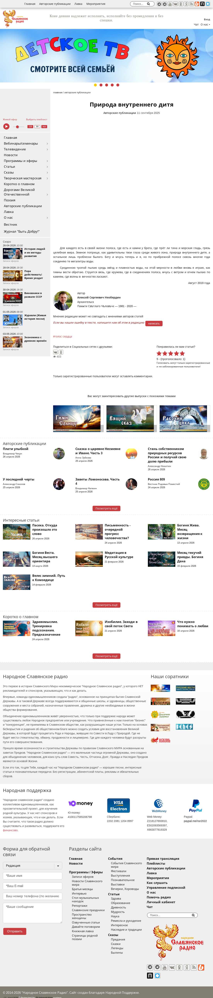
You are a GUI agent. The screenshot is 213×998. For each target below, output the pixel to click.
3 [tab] (106, 85)
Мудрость (123, 911)
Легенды (122, 948)
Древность (123, 907)
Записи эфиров (83, 876)
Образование (125, 903)
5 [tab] (117, 85)
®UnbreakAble (44, 990)
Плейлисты (166, 863)
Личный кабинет (171, 902)
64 (37, 126)
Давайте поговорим (86, 920)
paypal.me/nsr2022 (195, 821)
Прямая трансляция (173, 858)
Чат (196, 24)
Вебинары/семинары (21, 143)
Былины (122, 952)
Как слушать (167, 882)
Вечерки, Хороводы (130, 888)
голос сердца (63, 336)
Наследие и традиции (131, 929)
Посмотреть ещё (106, 508)
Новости (11, 155)
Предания (123, 939)
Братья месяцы (82, 885)
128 (30, 126)
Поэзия (9, 200)
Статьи (9, 167)
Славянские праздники (88, 906)
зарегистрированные (198, 363)
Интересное (124, 925)
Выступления (125, 875)
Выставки (123, 884)
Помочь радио (169, 897)
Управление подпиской (176, 887)
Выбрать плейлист (36, 119)
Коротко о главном (19, 184)
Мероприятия (96, 3)
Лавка (78, 3)
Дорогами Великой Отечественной (19, 192)
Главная (29, 3)
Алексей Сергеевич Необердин (99, 297)
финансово (10, 830)
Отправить (14, 931)
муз (44, 126)
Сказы (9, 172)
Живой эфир (10, 119)
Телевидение (15, 149)
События (120, 858)
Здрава (121, 898)
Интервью (79, 890)
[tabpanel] (106, 55)
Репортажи (79, 902)
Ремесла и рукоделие (131, 920)
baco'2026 (10, 991)
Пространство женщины (89, 911)
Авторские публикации (55, 3)
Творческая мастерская (22, 178)
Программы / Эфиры (86, 872)
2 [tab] (101, 85)
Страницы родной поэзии (90, 928)
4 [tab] (112, 85)
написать (154, 323)
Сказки (121, 943)
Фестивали (124, 871)
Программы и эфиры (20, 161)
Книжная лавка (83, 924)
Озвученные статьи (86, 915)
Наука (120, 916)
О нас (8, 217)
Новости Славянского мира (91, 881)
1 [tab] (95, 85)
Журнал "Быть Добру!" (22, 231)
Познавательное (128, 880)
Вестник (10, 224)
